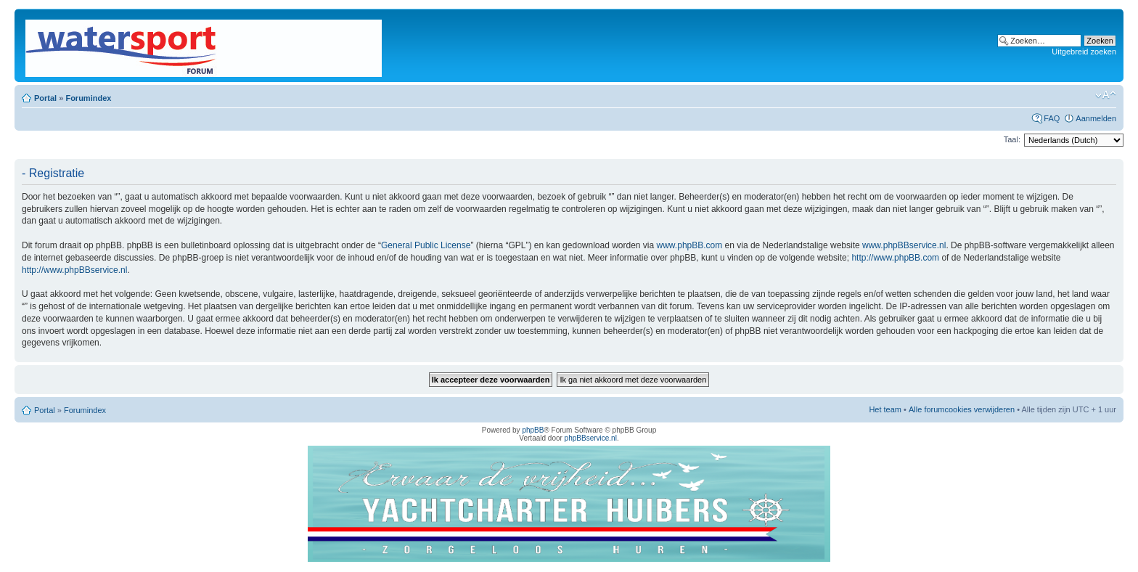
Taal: (1012, 139)
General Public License (425, 245)
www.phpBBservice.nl (904, 245)
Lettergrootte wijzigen (1105, 95)
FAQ (1052, 118)
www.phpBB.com (690, 245)
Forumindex (88, 98)
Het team (885, 409)
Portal (45, 98)
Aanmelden (1096, 118)
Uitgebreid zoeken (1084, 51)
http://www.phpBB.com (895, 258)
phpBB (533, 430)
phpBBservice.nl (591, 438)
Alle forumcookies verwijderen (962, 409)
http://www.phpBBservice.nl (74, 270)
